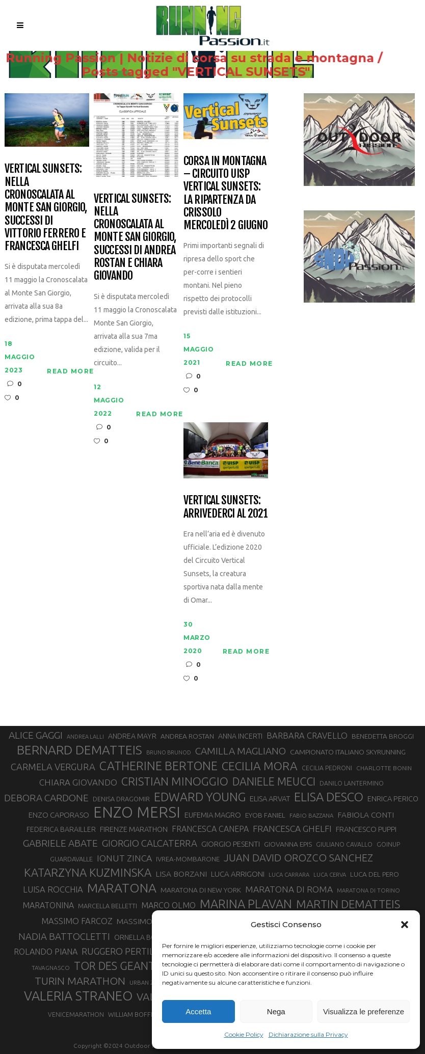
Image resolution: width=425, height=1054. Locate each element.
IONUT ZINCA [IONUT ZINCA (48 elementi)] (124, 858)
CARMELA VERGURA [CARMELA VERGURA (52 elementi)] (53, 767)
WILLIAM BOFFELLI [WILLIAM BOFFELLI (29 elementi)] (135, 1014)
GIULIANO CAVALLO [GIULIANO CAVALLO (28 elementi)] (344, 844)
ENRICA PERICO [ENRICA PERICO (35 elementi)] (392, 798)
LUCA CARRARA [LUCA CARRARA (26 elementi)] (289, 874)
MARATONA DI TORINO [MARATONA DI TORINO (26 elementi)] (368, 890)
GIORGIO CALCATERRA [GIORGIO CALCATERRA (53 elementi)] (149, 843)
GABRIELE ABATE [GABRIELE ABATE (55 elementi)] (60, 843)
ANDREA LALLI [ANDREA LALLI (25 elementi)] (85, 737)
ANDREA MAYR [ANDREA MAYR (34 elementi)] (132, 736)
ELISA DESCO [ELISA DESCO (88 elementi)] (328, 797)
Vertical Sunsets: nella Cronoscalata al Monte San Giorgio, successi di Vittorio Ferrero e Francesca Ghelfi (46, 207)
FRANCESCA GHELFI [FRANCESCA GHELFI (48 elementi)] (292, 828)
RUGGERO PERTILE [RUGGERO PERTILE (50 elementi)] (120, 951)
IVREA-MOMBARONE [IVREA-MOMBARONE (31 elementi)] (188, 859)
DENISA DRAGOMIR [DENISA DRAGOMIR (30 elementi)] (121, 798)
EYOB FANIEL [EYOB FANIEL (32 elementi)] (265, 815)
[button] (405, 925)
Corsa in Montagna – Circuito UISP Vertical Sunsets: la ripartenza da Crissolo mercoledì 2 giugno (225, 193)
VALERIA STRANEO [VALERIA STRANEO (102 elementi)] (78, 996)
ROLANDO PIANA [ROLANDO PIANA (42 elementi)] (45, 951)
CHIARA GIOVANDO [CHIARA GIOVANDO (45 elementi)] (78, 782)
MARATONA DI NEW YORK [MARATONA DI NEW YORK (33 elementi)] (201, 890)
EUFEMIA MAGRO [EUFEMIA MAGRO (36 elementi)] (212, 814)
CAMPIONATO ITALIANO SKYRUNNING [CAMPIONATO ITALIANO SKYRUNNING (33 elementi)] (348, 752)
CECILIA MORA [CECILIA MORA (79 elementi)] (260, 766)
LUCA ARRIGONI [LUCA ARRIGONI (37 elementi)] (237, 874)
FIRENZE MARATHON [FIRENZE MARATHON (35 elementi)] (134, 829)
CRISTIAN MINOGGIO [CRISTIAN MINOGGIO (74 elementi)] (174, 781)
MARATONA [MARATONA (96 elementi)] (121, 888)
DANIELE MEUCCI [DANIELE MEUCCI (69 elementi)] (273, 781)
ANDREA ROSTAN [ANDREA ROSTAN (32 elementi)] (187, 736)
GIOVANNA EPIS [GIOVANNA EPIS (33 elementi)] (288, 844)
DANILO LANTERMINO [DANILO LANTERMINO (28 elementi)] (352, 783)
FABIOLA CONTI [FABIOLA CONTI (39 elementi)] (365, 814)
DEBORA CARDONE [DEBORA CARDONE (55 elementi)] (46, 797)
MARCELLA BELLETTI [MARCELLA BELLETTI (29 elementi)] (107, 905)
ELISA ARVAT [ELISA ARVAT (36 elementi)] (270, 798)
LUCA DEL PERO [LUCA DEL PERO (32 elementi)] (374, 874)
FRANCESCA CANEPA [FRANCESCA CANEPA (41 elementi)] (210, 828)
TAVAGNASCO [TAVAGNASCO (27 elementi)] (51, 967)
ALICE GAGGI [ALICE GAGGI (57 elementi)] (36, 735)
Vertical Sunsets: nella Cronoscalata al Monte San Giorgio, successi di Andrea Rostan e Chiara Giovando (135, 237)
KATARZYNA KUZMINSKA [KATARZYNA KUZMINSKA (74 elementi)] (87, 872)
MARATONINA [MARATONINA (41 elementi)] (48, 905)
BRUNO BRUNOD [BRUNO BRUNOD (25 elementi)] (168, 752)
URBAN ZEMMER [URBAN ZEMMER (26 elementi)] (151, 982)
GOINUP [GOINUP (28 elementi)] (388, 844)
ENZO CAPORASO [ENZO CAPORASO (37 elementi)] (59, 814)
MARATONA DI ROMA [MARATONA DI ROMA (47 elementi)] (289, 889)
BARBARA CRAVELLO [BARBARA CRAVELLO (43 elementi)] (307, 735)
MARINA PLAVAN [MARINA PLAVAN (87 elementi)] (246, 903)
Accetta (198, 1011)
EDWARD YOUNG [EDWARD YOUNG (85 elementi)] (200, 796)
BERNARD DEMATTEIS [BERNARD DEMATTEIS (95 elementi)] (79, 749)
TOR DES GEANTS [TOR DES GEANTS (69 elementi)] (117, 966)
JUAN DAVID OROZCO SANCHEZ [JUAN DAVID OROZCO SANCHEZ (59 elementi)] (298, 857)
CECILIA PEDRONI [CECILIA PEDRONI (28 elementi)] (327, 768)
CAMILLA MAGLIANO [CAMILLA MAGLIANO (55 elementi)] (240, 750)
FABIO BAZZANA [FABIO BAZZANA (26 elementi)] (311, 815)
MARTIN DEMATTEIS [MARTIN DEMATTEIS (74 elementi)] (348, 904)
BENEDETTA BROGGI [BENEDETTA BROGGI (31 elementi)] (383, 736)
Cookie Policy (243, 1034)
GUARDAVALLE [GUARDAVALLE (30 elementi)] (71, 858)
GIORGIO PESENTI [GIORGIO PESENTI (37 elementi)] (230, 844)
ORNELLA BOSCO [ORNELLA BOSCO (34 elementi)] (142, 937)
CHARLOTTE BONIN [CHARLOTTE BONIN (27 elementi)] (384, 768)
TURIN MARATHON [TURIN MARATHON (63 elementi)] (80, 981)
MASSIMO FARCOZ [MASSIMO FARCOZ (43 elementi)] (77, 921)
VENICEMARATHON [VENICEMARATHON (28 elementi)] (76, 1014)
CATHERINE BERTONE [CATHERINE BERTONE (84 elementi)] (158, 765)
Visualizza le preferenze (363, 1011)
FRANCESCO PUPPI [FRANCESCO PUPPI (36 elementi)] (366, 829)
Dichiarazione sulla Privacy (308, 1034)
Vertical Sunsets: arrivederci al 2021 (225, 507)
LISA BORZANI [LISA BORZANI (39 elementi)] (181, 874)
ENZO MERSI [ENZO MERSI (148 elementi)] (136, 812)
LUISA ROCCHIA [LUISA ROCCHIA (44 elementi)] (53, 889)
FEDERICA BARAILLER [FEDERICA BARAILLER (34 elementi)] (61, 829)
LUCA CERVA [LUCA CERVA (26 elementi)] (329, 874)
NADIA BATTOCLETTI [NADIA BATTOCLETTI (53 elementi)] (64, 936)
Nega (276, 1011)
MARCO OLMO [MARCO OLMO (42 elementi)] (168, 905)
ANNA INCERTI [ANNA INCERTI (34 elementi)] (240, 736)
